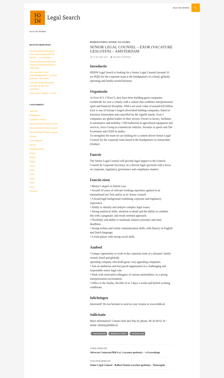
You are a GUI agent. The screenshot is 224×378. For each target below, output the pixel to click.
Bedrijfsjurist (98, 42)
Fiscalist (32, 136)
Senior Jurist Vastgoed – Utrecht (43, 93)
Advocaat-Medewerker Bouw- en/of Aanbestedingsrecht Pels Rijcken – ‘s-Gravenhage (42, 54)
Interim (32, 145)
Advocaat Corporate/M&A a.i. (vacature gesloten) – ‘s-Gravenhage (131, 350)
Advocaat (33, 111)
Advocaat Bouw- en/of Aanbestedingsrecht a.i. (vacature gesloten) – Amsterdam (43, 75)
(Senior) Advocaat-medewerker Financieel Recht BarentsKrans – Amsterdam (43, 64)
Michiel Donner (122, 57)
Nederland (138, 334)
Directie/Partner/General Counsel (43, 123)
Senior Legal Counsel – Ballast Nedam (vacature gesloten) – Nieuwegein (131, 362)
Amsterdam (99, 334)
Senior (112, 42)
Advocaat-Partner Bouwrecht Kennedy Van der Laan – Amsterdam (41, 85)
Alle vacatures (181, 8)
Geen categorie (35, 140)
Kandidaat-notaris (36, 149)
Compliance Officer (37, 119)
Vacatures (124, 42)
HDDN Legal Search (66, 19)
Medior (32, 153)
